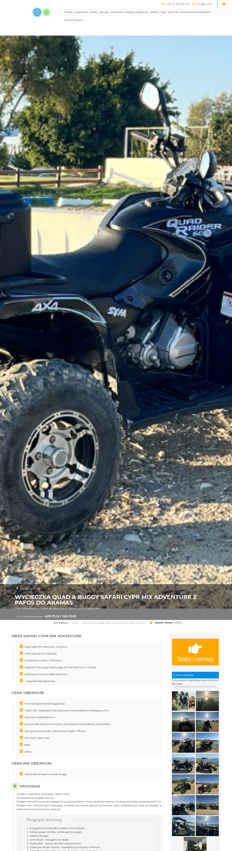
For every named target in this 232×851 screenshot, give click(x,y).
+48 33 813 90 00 (177, 4)
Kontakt (68, 12)
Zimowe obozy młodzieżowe (195, 12)
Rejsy (163, 12)
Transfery (154, 12)
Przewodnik (116, 12)
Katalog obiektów (73, 20)
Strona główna (61, 623)
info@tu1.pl (204, 4)
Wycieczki (173, 12)
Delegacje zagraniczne (136, 12)
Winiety (94, 12)
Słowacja (104, 12)
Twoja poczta (81, 12)
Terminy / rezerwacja (195, 652)
